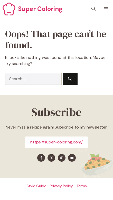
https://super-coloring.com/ (56, 142)
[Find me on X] (51, 158)
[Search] (70, 79)
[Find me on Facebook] (41, 158)
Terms (82, 186)
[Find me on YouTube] (72, 158)
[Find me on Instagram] (61, 158)
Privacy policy (61, 186)
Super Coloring (40, 9)
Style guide (36, 186)
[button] (93, 9)
